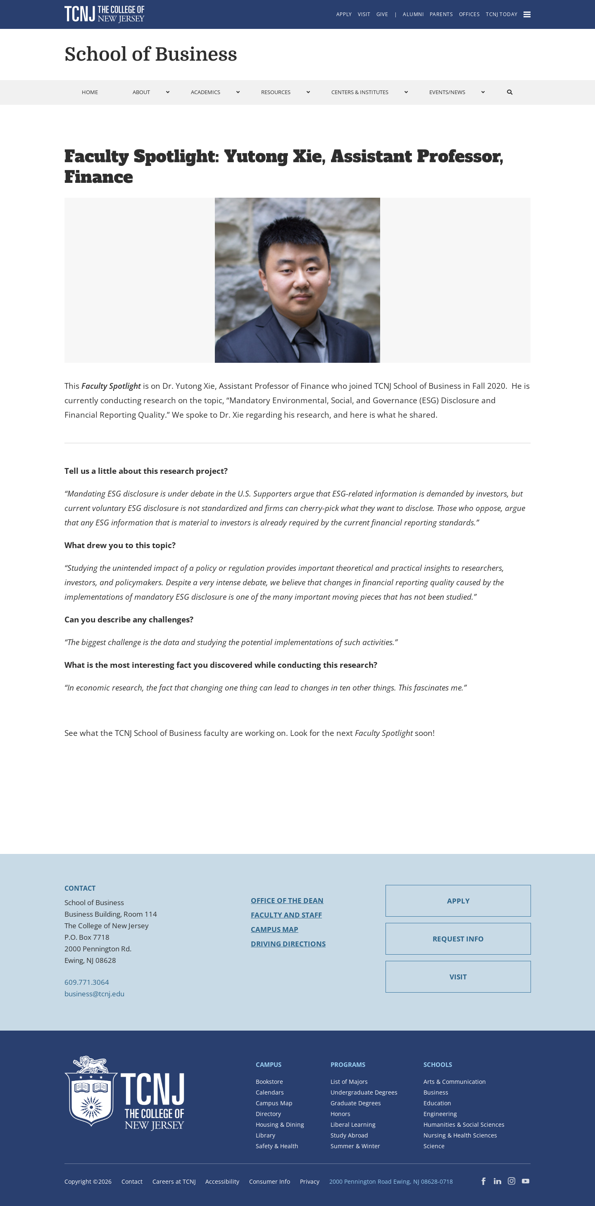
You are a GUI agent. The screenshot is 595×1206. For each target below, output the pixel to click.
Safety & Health (277, 1146)
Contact (132, 1181)
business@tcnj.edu (94, 993)
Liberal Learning (353, 1124)
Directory (268, 1114)
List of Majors (349, 1081)
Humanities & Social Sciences (464, 1124)
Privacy (309, 1181)
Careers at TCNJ (174, 1181)
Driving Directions (288, 943)
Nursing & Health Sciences (460, 1135)
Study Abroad (349, 1135)
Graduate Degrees (356, 1103)
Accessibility (222, 1181)
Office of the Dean (287, 900)
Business (436, 1092)
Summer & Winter (355, 1146)
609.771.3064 (86, 982)
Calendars (270, 1092)
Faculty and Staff (286, 915)
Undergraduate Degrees (364, 1092)
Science (434, 1146)
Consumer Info (269, 1181)
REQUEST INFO (458, 939)
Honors (340, 1114)
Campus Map (274, 929)
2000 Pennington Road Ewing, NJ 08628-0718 (391, 1181)
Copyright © (88, 1181)
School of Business (150, 54)
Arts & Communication (455, 1081)
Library (265, 1135)
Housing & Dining (280, 1124)
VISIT (458, 976)
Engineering (440, 1114)
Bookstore (269, 1081)
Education (437, 1103)
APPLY (458, 901)
